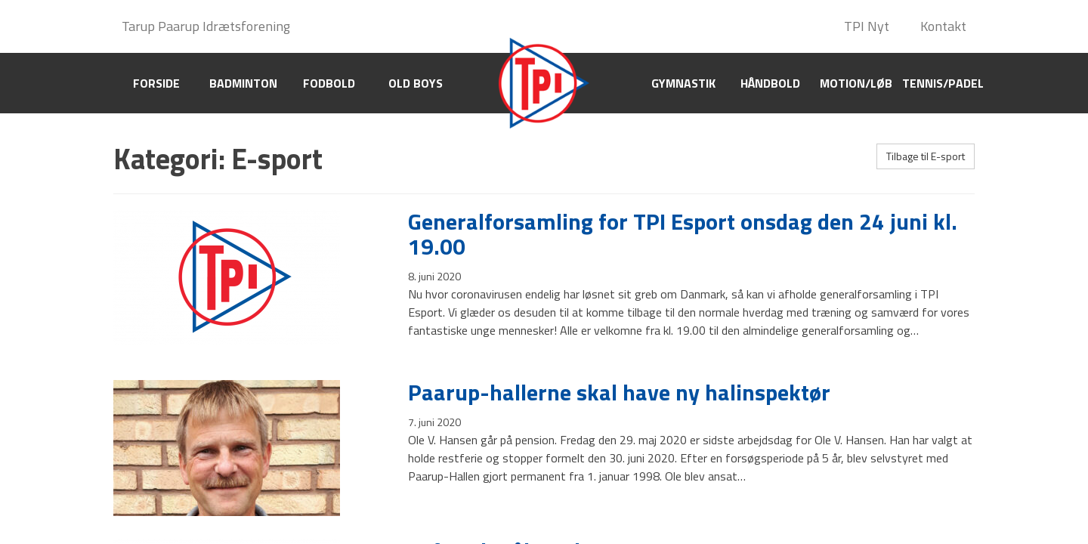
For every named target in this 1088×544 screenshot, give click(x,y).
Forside (156, 83)
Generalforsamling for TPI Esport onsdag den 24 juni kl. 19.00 (682, 234)
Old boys (415, 83)
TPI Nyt (866, 26)
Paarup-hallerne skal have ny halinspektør (619, 392)
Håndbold (770, 83)
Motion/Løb (856, 83)
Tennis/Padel (943, 83)
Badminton (243, 83)
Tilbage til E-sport (925, 156)
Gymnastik (683, 83)
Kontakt (943, 26)
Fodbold (329, 83)
